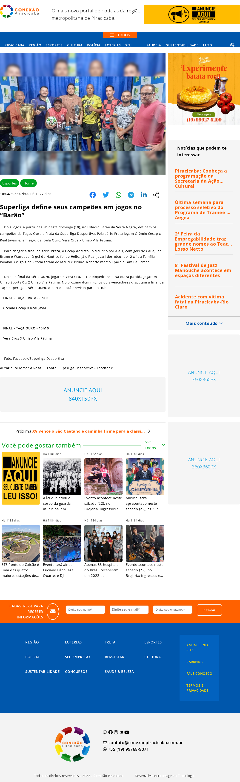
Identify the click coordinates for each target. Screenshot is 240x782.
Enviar (209, 610)
